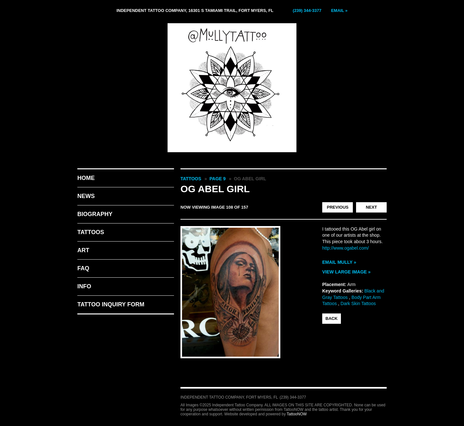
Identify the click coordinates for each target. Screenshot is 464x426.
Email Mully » (339, 262)
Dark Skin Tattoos (358, 303)
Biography (94, 214)
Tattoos (90, 232)
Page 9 (217, 178)
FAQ (83, 268)
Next (371, 207)
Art (83, 250)
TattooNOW (297, 414)
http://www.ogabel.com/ (345, 248)
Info (84, 286)
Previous (337, 207)
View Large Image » (346, 271)
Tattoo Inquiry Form (110, 304)
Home (86, 178)
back (331, 318)
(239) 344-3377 (307, 10)
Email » (339, 10)
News (86, 196)
